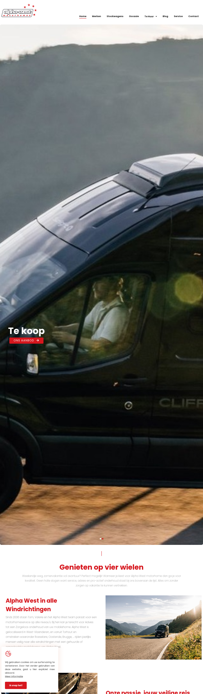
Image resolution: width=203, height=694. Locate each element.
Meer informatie (14, 676)
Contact (193, 16)
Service (178, 16)
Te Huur (150, 16)
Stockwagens (115, 16)
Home (82, 16)
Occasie (134, 16)
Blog (165, 16)
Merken (96, 16)
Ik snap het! (15, 685)
